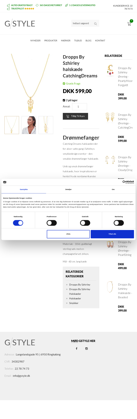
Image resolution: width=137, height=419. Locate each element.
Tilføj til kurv (75, 116)
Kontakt (100, 40)
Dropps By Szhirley (79, 284)
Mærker (65, 40)
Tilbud (78, 40)
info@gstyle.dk (21, 375)
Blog (88, 40)
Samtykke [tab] (24, 189)
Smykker (73, 303)
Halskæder (75, 298)
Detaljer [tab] (68, 189)
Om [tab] (113, 189)
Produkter (50, 40)
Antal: (66, 106)
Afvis (68, 234)
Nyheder (35, 40)
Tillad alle (112, 234)
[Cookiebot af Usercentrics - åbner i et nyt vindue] (118, 182)
